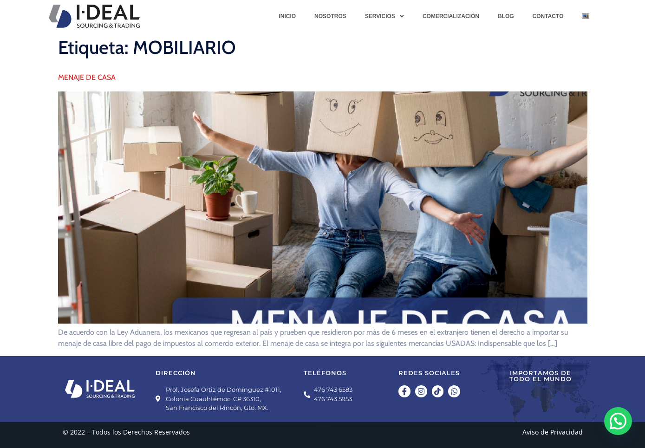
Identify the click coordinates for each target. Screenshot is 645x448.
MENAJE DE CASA (87, 77)
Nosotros (330, 16)
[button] (384, 16)
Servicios (384, 16)
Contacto (548, 16)
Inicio (287, 16)
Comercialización (451, 16)
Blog (506, 16)
